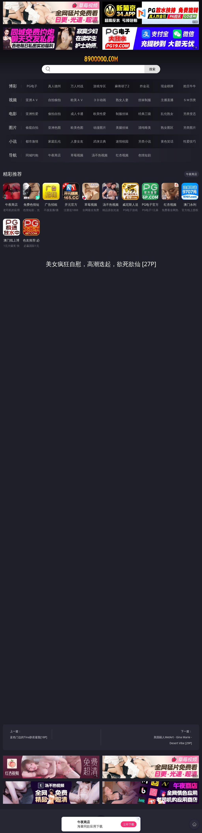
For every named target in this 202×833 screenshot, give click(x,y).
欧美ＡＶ (77, 100)
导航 (13, 155)
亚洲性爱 (32, 114)
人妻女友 (77, 141)
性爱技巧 (189, 141)
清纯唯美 (144, 127)
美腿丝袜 (122, 127)
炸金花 (144, 86)
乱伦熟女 (167, 114)
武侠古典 (99, 141)
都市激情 (32, 141)
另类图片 (189, 127)
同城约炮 (32, 155)
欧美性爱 (99, 114)
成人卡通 (77, 114)
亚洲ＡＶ (32, 100)
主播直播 (167, 100)
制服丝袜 (122, 114)
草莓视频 (77, 155)
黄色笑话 (167, 141)
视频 (13, 99)
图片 (13, 127)
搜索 (152, 69)
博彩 (13, 86)
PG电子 (32, 86)
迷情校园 (122, 141)
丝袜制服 (144, 100)
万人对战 (77, 86)
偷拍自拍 (54, 114)
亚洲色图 (54, 127)
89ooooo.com (101, 59)
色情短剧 (144, 155)
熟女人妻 (122, 100)
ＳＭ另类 (189, 100)
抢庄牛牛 (189, 86)
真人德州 (54, 86)
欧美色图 (77, 127)
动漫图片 (99, 127)
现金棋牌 (167, 86)
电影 (13, 113)
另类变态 (189, 114)
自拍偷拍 (54, 100)
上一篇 (30, 734)
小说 (13, 141)
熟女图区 (167, 127)
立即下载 (128, 824)
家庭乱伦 (54, 141)
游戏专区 (99, 86)
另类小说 (144, 141)
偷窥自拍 (32, 127)
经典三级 (144, 114)
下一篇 (172, 737)
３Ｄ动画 (99, 100)
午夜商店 (54, 155)
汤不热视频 (100, 155)
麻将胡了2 (122, 86)
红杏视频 (122, 155)
